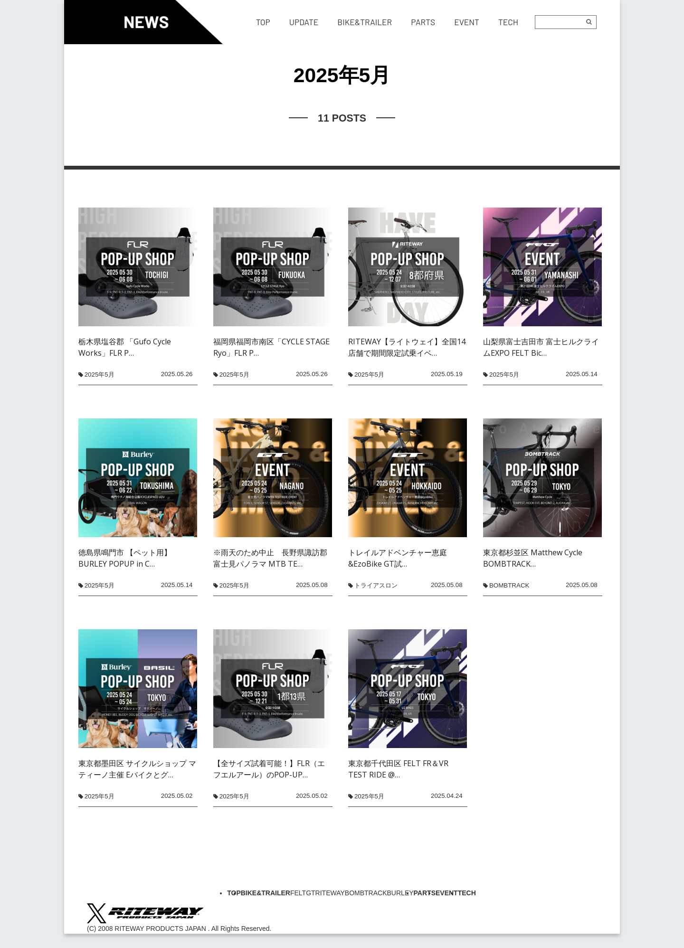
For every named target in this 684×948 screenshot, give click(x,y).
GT (310, 893)
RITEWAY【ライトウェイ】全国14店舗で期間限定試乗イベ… (407, 347)
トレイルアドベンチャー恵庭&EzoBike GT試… (397, 558)
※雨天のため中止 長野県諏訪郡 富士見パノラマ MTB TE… (272, 558)
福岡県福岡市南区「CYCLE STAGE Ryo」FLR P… (271, 347)
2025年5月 (99, 374)
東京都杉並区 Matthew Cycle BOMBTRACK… (532, 558)
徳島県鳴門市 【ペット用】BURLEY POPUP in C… (124, 558)
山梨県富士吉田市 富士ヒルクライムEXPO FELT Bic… (541, 347)
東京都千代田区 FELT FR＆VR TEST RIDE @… (398, 769)
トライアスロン (376, 585)
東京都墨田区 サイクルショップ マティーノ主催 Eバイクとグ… (137, 769)
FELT (298, 893)
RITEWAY (330, 893)
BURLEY (400, 893)
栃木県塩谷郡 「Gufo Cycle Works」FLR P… (124, 347)
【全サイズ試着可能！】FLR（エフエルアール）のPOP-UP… (269, 769)
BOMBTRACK (509, 585)
